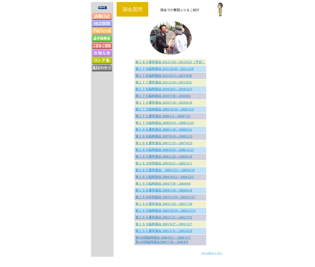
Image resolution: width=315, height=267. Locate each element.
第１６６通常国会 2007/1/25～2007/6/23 (163, 143)
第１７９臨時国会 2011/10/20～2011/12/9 (164, 69)
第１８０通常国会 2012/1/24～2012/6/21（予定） (170, 62)
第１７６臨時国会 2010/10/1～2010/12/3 (163, 89)
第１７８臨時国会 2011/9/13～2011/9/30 (163, 75)
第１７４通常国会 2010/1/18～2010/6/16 (163, 102)
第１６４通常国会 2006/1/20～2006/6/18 (163, 156)
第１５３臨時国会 (148, 224)
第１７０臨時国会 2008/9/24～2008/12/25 (164, 123)
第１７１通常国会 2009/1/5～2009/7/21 (163, 116)
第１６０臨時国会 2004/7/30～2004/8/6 (163, 183)
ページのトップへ (211, 253)
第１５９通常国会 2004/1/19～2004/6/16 (163, 190)
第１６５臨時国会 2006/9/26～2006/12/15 (164, 150)
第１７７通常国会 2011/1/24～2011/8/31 (163, 82)
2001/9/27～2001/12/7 (177, 224)
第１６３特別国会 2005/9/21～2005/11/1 (163, 163)
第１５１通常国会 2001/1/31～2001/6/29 (163, 231)
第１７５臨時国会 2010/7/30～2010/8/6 (163, 96)
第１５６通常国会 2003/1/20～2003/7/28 (163, 204)
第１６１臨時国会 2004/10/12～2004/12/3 (164, 177)
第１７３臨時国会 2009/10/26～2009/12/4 (164, 109)
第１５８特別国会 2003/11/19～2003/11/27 (165, 197)
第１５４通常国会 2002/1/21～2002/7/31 (163, 217)
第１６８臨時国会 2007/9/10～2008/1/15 (163, 136)
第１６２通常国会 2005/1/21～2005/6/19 (165, 170)
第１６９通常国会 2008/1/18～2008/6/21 (163, 129)
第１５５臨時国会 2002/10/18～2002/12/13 (165, 210)
